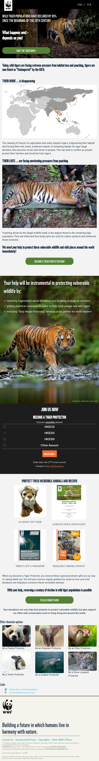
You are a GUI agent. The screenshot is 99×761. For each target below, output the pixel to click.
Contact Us (7, 739)
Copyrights (44, 739)
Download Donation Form (20, 692)
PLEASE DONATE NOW (49, 600)
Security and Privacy (26, 739)
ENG (80, 4)
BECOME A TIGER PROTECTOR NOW (49, 261)
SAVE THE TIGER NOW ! (26, 50)
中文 (89, 4)
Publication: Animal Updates (21, 689)
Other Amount (49, 445)
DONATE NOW (49, 454)
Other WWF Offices (62, 739)
